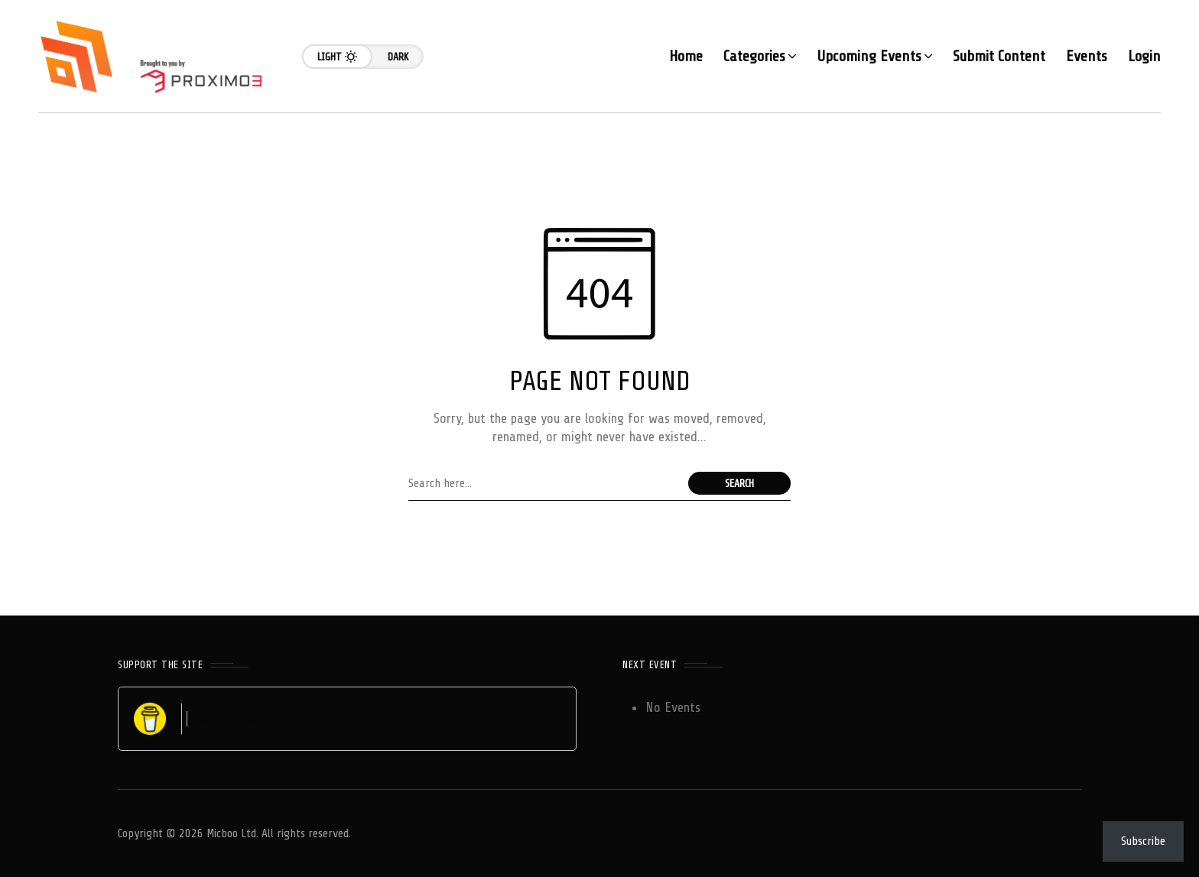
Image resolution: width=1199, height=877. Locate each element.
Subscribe (1143, 841)
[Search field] (544, 483)
